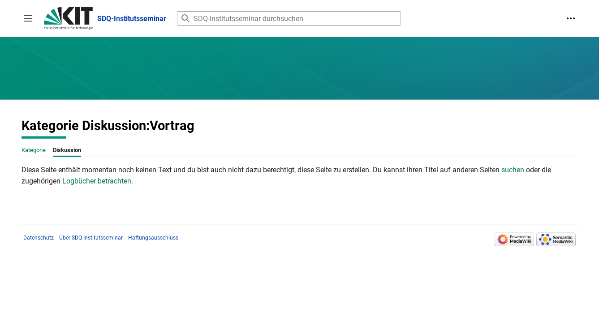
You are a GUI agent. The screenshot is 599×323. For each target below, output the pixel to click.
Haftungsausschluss (153, 238)
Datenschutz (38, 238)
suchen (512, 170)
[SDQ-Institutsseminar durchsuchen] (289, 18)
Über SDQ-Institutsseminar (91, 238)
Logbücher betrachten (96, 181)
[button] (28, 18)
